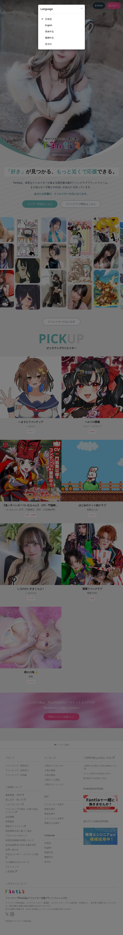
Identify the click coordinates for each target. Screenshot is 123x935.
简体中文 (49, 31)
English (48, 25)
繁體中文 (49, 38)
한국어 (48, 44)
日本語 (48, 19)
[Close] (82, 8)
